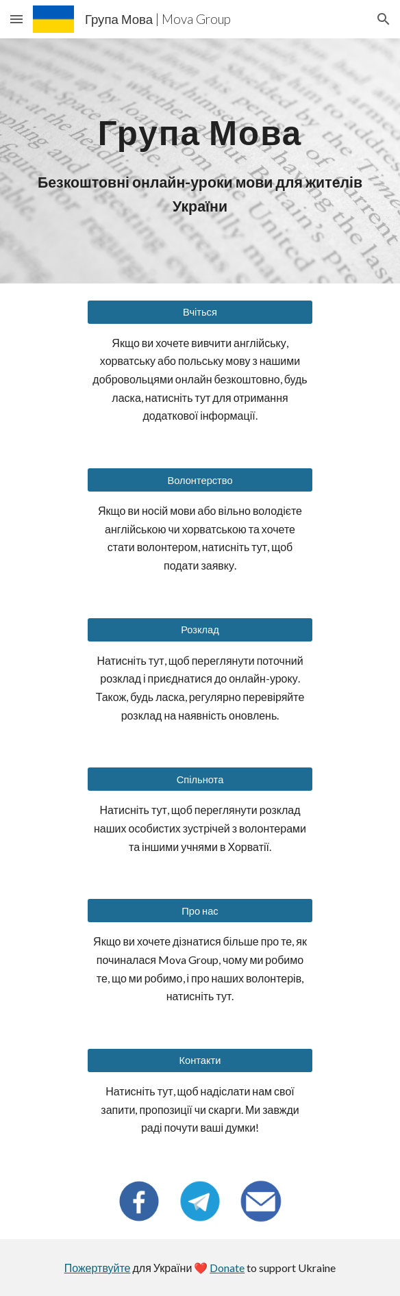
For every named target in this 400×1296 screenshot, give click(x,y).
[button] (16, 19)
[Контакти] (200, 1060)
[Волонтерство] (200, 480)
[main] (199, 127)
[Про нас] (200, 910)
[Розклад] (200, 630)
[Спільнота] (200, 779)
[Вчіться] (200, 312)
